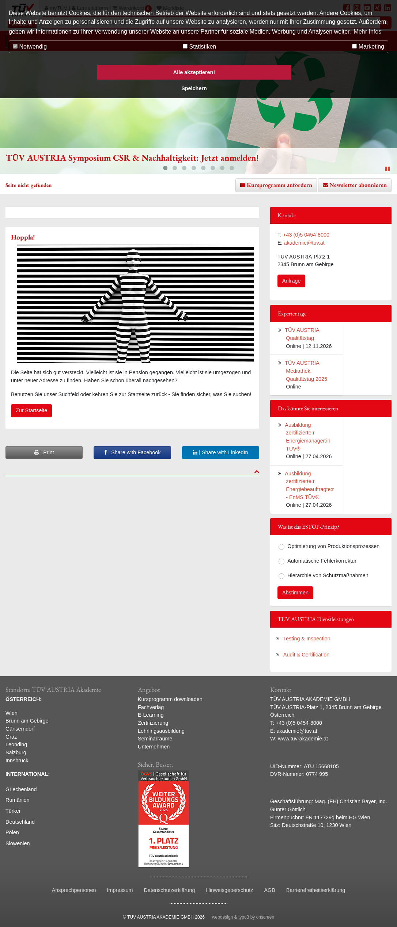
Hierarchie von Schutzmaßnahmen (327, 575)
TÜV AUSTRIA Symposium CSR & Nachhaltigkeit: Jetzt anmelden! (132, 157)
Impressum (120, 890)
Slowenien (17, 843)
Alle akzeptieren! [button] (194, 72)
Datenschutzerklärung (169, 890)
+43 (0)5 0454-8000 (306, 235)
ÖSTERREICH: (23, 699)
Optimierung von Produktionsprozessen (333, 546)
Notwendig (30, 46)
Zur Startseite (31, 410)
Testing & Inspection (306, 638)
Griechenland (21, 789)
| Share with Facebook (132, 452)
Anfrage (291, 281)
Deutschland (20, 822)
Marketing (368, 46)
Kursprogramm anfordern (279, 185)
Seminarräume (155, 739)
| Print (44, 452)
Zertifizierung (153, 723)
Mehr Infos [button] (368, 31)
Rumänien (17, 800)
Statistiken (199, 46)
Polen (12, 832)
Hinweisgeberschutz (229, 890)
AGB (269, 890)
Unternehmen (154, 747)
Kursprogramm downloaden (170, 699)
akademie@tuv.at (304, 243)
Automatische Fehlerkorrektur (321, 561)
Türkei (12, 811)
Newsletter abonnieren (358, 185)
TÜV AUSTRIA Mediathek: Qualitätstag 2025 (306, 371)
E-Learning (150, 715)
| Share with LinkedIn (220, 452)
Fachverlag (151, 707)
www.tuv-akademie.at (303, 739)
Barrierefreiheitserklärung (315, 890)
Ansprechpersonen (74, 890)
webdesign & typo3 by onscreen (243, 917)
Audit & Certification (306, 655)
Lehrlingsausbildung (161, 731)
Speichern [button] (194, 88)
